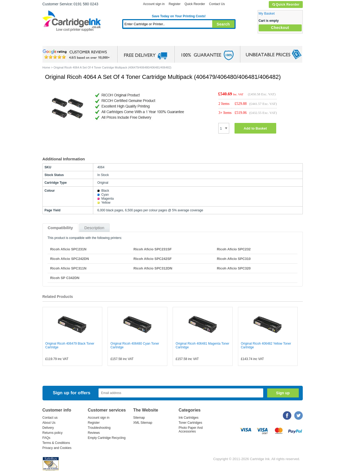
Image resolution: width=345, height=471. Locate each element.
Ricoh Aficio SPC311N (68, 268)
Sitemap (139, 417)
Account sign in (154, 4)
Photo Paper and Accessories (180, 41)
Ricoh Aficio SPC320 (233, 268)
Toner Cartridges (124, 41)
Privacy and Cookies (56, 448)
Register (175, 4)
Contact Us (217, 4)
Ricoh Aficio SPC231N (68, 249)
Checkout (280, 27)
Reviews (94, 433)
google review (77, 54)
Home (53, 41)
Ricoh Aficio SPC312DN (153, 268)
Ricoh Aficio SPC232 (233, 249)
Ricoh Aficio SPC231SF (153, 249)
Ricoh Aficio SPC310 (233, 259)
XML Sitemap (142, 423)
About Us (49, 423)
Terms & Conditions (56, 443)
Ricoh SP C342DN (64, 278)
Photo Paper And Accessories (191, 429)
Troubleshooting (99, 428)
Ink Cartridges (83, 41)
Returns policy (52, 433)
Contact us (50, 417)
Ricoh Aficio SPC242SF (153, 259)
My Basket (267, 13)
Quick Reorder (286, 4)
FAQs (46, 438)
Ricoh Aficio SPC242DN (69, 259)
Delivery (48, 428)
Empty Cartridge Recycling (107, 438)
